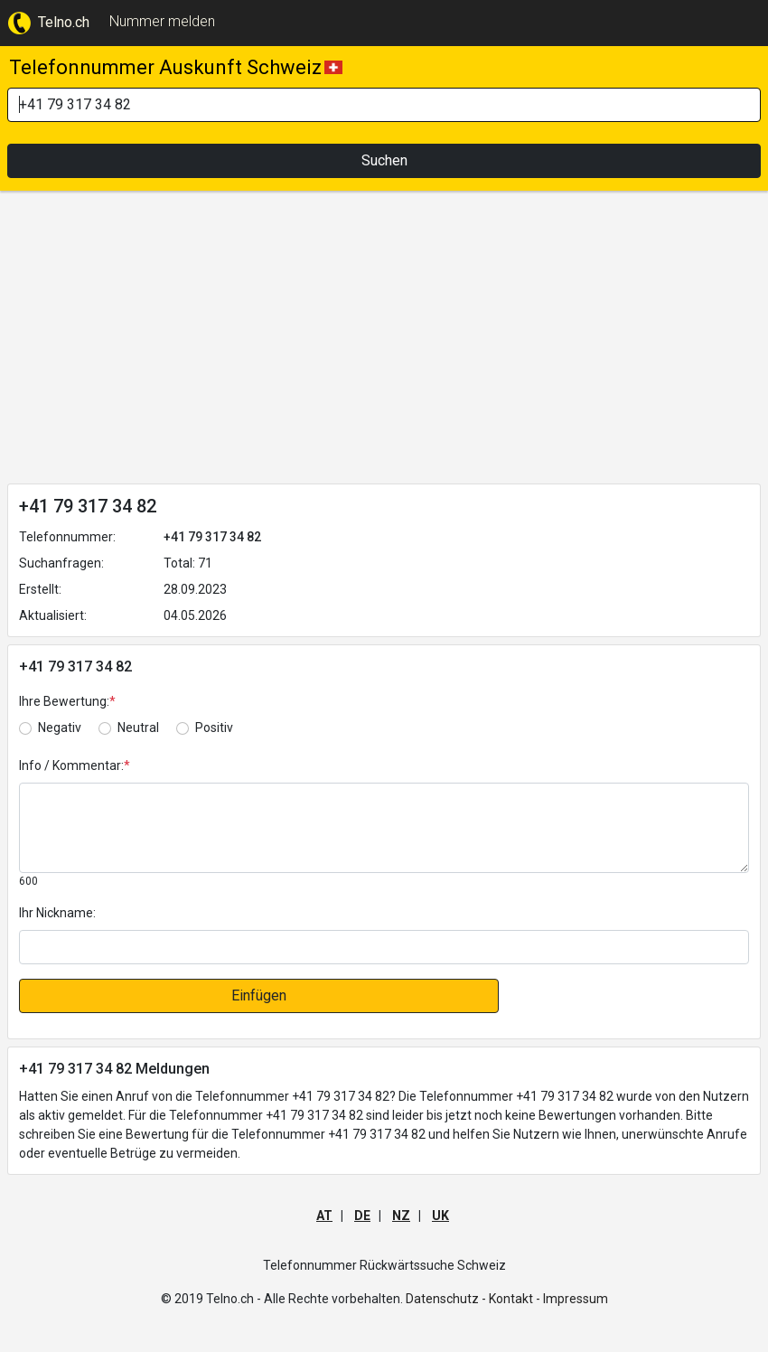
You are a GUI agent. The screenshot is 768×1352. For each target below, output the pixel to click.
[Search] (384, 105)
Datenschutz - (446, 1298)
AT (324, 1215)
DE (362, 1215)
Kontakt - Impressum (548, 1298)
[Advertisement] (384, 340)
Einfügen (258, 995)
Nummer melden (162, 21)
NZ (401, 1215)
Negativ (59, 727)
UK (440, 1215)
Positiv (214, 727)
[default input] (384, 947)
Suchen (384, 160)
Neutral (138, 727)
